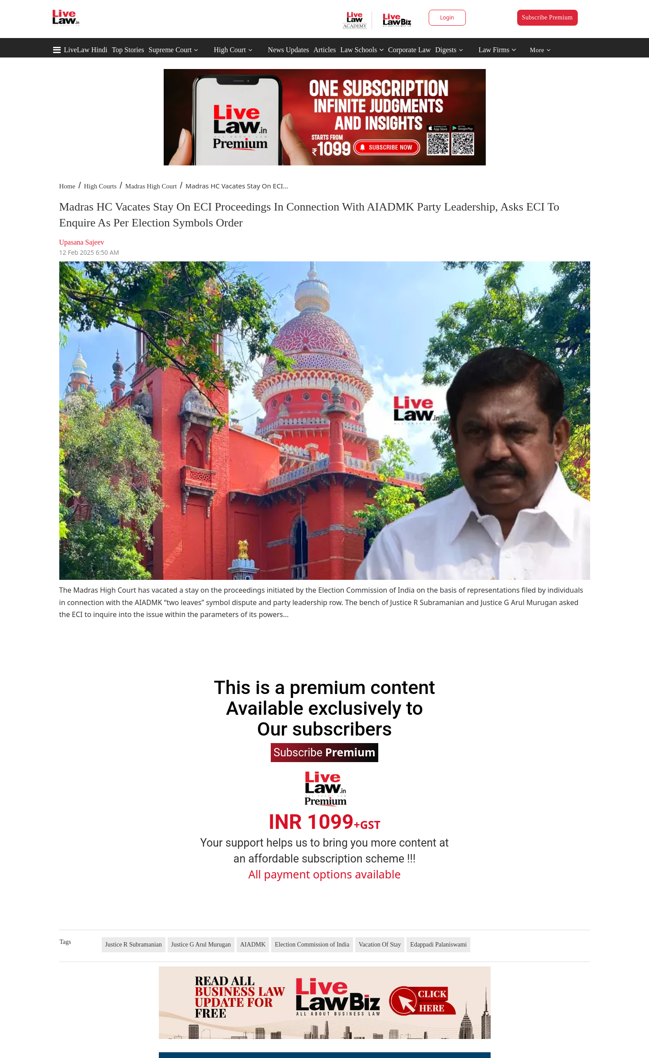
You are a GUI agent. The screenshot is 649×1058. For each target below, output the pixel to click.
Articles (324, 50)
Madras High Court (151, 186)
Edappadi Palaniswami (438, 944)
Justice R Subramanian (133, 944)
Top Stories (128, 50)
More (540, 50)
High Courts (100, 186)
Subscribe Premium (547, 17)
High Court (230, 50)
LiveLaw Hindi (86, 50)
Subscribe (324, 751)
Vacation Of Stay (380, 944)
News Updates (288, 50)
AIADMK (253, 944)
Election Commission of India (312, 944)
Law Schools (362, 50)
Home (67, 186)
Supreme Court (170, 50)
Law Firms (497, 50)
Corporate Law (409, 50)
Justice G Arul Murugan (201, 944)
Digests (446, 50)
